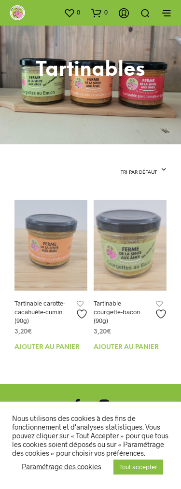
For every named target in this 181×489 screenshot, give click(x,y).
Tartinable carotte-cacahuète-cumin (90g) (39, 311)
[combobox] (144, 170)
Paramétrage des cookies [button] (61, 466)
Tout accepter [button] (138, 467)
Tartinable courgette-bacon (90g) (117, 311)
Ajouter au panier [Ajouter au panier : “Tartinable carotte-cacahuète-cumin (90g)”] (47, 347)
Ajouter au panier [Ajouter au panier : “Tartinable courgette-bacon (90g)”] (126, 347)
